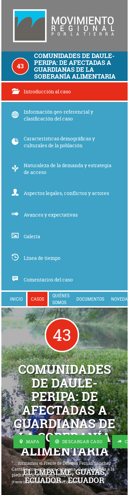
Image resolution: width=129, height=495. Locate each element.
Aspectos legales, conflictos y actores (60, 193)
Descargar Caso (79, 442)
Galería (26, 236)
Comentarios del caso (42, 279)
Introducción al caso (41, 91)
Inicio (16, 299)
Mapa (29, 442)
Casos (37, 299)
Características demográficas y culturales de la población (53, 142)
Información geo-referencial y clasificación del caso (52, 115)
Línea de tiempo (36, 258)
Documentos (90, 299)
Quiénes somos (60, 299)
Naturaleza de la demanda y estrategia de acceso (61, 168)
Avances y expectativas (45, 214)
